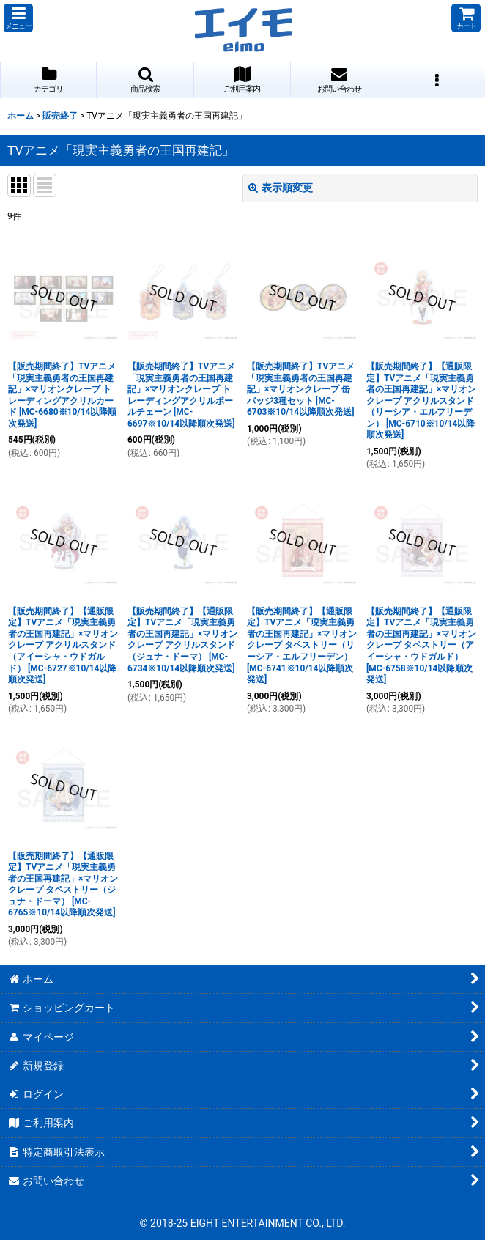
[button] (18, 18)
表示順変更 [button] (280, 187)
